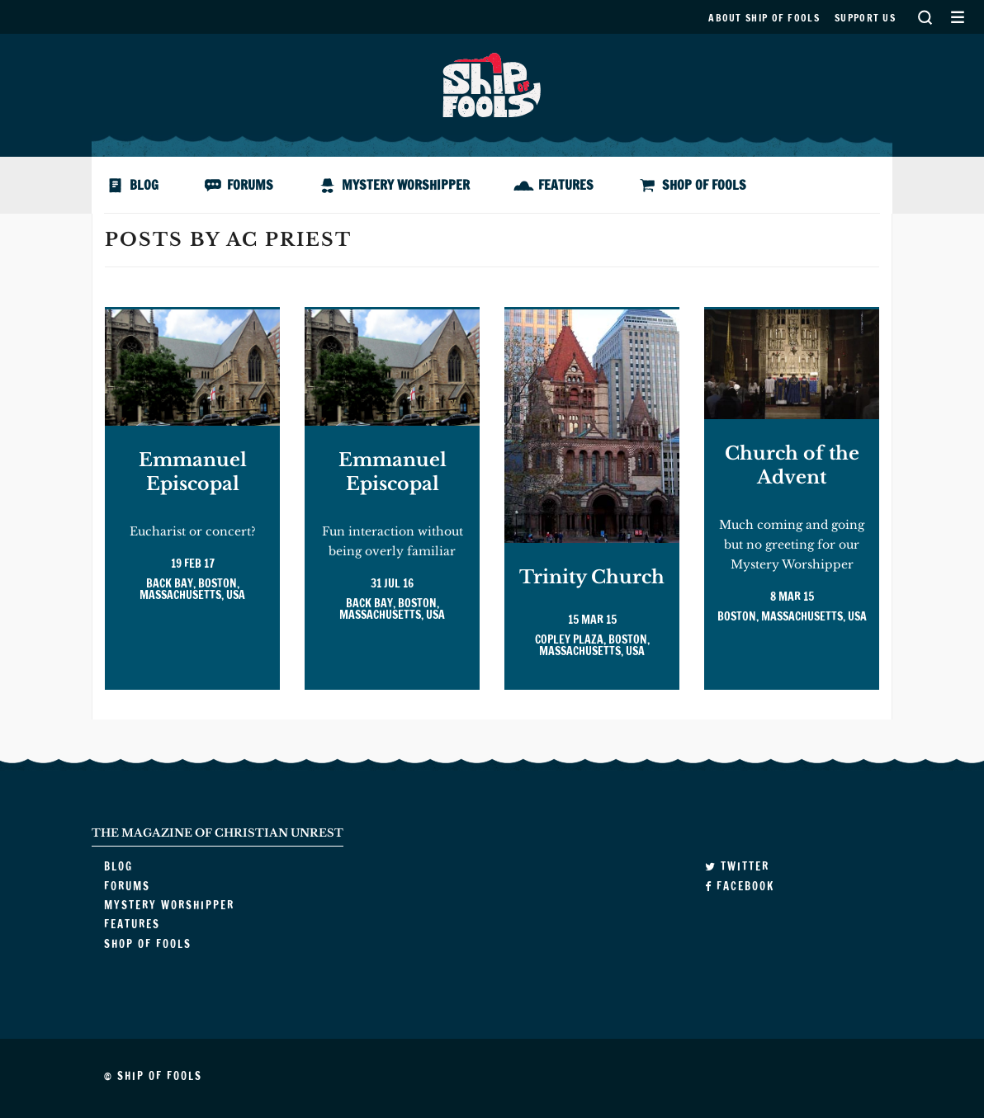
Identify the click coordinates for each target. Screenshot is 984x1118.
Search (925, 17)
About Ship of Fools (764, 18)
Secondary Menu (957, 17)
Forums (250, 185)
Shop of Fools (704, 185)
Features (566, 185)
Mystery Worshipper (406, 185)
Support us (865, 18)
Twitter (737, 866)
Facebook (739, 886)
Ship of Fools (492, 83)
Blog (144, 185)
